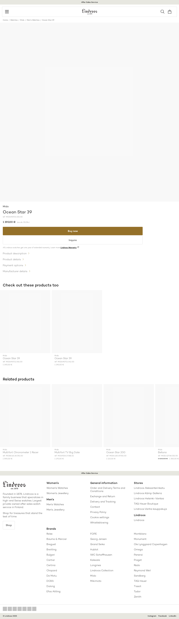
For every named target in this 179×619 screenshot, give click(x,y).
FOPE (93, 533)
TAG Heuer (140, 580)
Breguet (51, 544)
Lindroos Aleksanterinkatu (149, 488)
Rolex (49, 533)
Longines (95, 565)
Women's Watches (57, 488)
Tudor (137, 591)
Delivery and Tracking (103, 501)
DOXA (50, 580)
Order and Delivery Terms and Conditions (107, 489)
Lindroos (139, 520)
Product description (15, 253)
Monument (140, 539)
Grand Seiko (97, 544)
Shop (9, 525)
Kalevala (95, 560)
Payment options (13, 265)
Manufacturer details (15, 271)
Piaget (138, 560)
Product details (12, 259)
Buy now (73, 231)
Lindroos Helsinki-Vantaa (149, 498)
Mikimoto (95, 580)
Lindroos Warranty (68, 247)
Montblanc (140, 533)
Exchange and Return (102, 496)
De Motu (51, 575)
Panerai (138, 554)
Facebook (162, 616)
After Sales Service (89, 2)
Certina (50, 565)
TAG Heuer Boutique (146, 503)
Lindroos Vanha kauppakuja (150, 508)
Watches (14, 20)
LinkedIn (172, 616)
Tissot (137, 586)
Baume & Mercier (56, 539)
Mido (22, 20)
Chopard (51, 570)
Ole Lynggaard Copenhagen (150, 544)
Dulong (50, 586)
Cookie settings (99, 517)
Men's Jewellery (55, 509)
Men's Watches (33, 20)
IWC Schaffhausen (101, 554)
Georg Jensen (98, 539)
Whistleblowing (99, 522)
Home (5, 20)
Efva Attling (53, 591)
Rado (137, 565)
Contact (95, 506)
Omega (138, 549)
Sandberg (139, 575)
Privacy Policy (98, 512)
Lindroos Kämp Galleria (148, 493)
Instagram (152, 616)
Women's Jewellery (57, 493)
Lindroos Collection (101, 570)
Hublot (94, 549)
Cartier (50, 560)
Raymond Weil (142, 570)
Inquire (73, 240)
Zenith (137, 596)
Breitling (51, 549)
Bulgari (50, 554)
